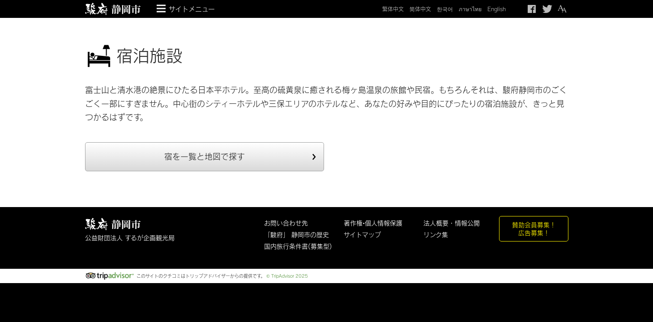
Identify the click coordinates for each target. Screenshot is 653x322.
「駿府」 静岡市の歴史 (296, 234)
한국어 (445, 9)
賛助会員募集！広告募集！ (534, 229)
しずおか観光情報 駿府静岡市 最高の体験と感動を (113, 224)
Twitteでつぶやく (547, 9)
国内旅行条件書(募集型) (298, 246)
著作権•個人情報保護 (373, 223)
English (496, 9)
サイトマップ (362, 234)
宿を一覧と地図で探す (204, 156)
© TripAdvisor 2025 (287, 276)
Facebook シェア (532, 9)
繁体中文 (393, 9)
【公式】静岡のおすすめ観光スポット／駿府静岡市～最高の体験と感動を (113, 9)
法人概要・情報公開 (451, 223)
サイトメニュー (192, 9)
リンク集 (435, 234)
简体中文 (420, 9)
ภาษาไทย (470, 9)
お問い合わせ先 (286, 223)
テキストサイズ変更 (561, 9)
